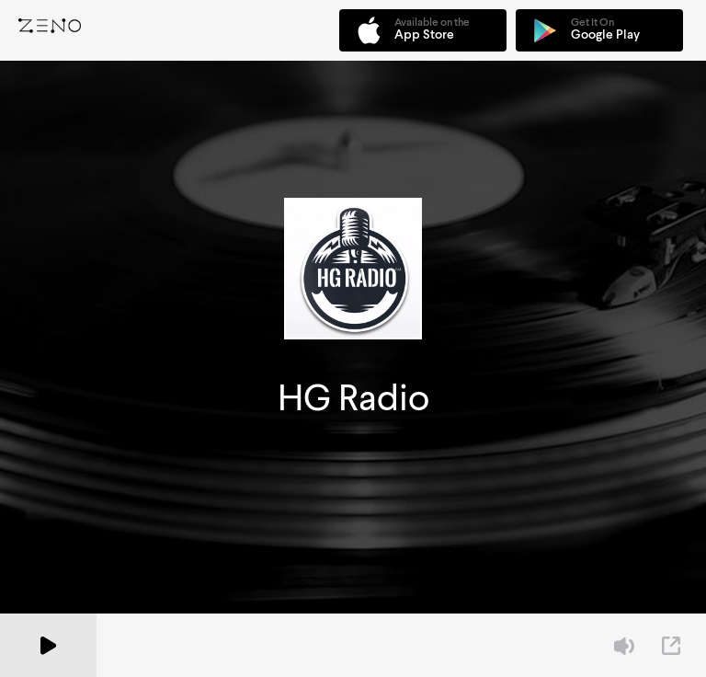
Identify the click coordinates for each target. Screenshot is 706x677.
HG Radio (353, 398)
